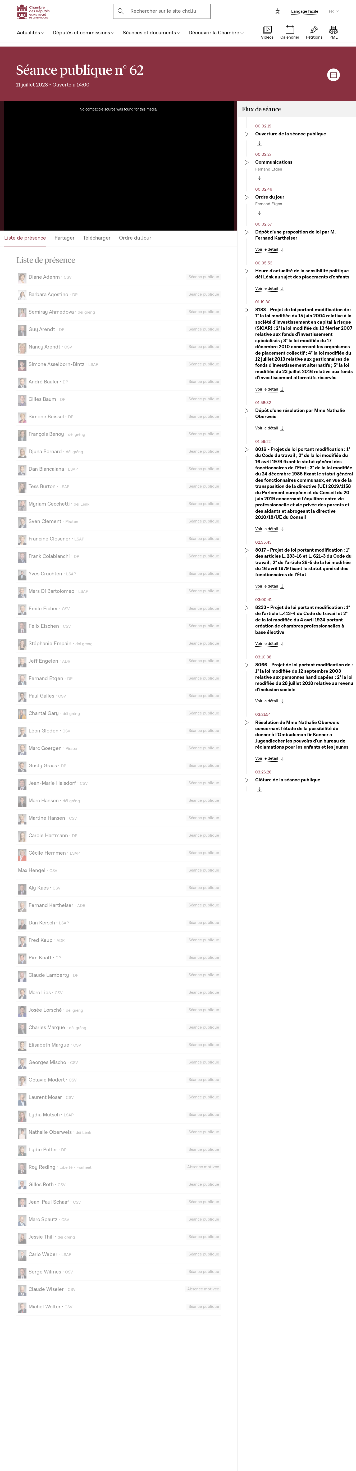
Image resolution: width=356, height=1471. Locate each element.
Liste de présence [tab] (25, 238)
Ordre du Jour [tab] (135, 238)
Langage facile (304, 11)
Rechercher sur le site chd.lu (163, 11)
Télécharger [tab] (97, 238)
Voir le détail (266, 249)
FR (331, 11)
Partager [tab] (64, 238)
